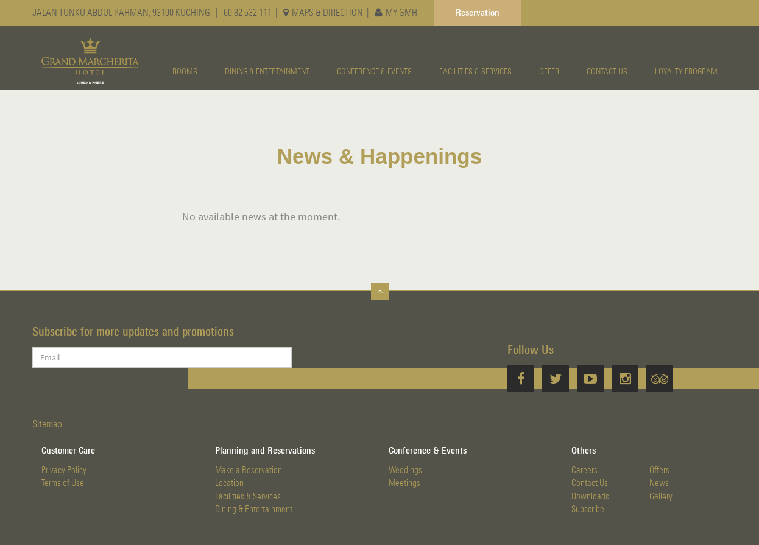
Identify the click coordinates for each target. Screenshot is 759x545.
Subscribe (587, 509)
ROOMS (184, 71)
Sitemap (47, 424)
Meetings (404, 482)
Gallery (661, 496)
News (659, 482)
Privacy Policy (63, 470)
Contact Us (589, 482)
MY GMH (396, 12)
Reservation (478, 12)
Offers (659, 470)
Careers (584, 470)
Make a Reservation (248, 470)
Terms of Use (62, 482)
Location (229, 482)
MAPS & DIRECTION (323, 12)
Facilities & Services (248, 496)
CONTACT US (607, 71)
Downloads (590, 496)
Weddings (405, 470)
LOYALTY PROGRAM (686, 71)
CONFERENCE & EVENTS (374, 71)
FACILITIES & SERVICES (475, 71)
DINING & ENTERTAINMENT (267, 71)
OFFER (549, 71)
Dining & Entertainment (253, 509)
